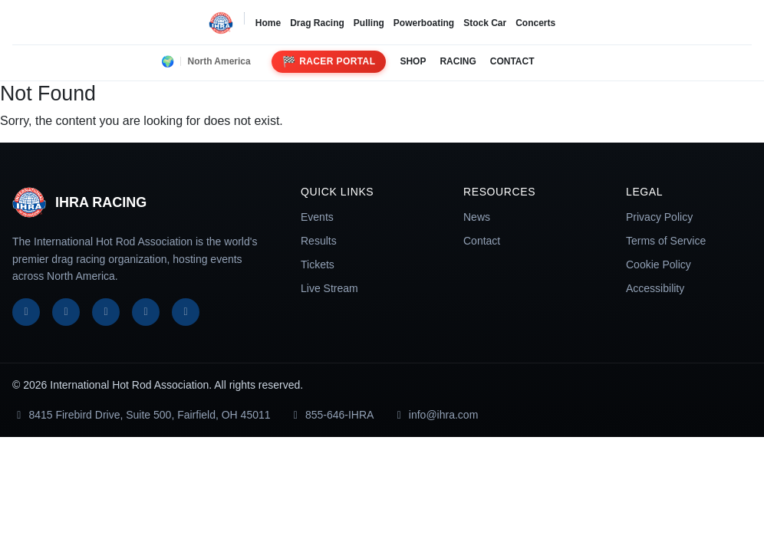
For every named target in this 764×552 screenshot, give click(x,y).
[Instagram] (106, 312)
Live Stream (329, 288)
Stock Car (484, 23)
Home (268, 23)
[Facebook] (26, 312)
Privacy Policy (659, 217)
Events (317, 217)
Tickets (317, 264)
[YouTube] (146, 312)
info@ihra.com (435, 415)
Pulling (369, 23)
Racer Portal (329, 62)
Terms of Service (666, 241)
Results (319, 241)
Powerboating (424, 23)
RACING (458, 61)
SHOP (413, 61)
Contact (481, 241)
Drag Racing (317, 23)
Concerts (535, 23)
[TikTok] (185, 312)
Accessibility (655, 288)
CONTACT (512, 61)
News (476, 217)
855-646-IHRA (331, 415)
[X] (66, 312)
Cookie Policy (658, 264)
